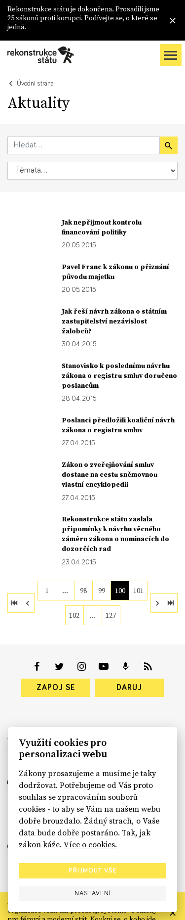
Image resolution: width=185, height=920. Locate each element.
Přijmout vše (93, 870)
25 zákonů (22, 18)
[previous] (27, 603)
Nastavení (92, 893)
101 (138, 591)
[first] (14, 603)
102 (74, 615)
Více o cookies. (90, 844)
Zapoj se (56, 687)
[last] (170, 603)
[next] (157, 603)
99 (101, 591)
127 (111, 615)
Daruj (129, 687)
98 (83, 591)
